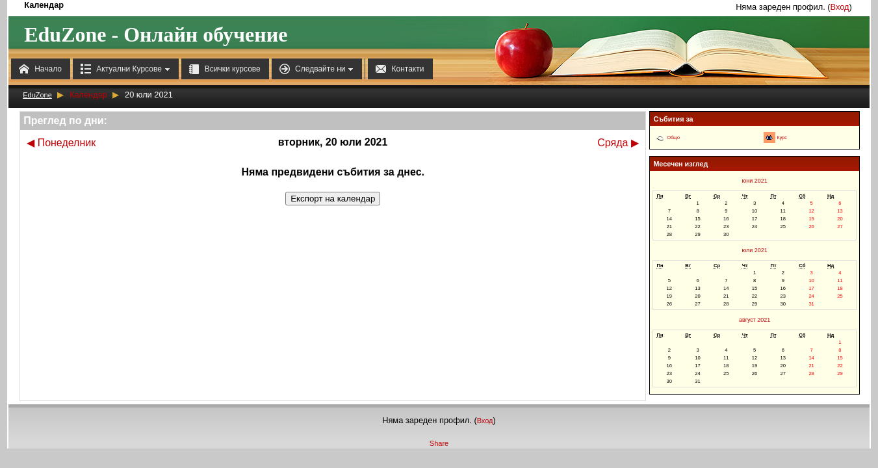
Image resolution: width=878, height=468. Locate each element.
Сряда (618, 142)
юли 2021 (755, 250)
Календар (88, 94)
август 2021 (754, 320)
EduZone (37, 95)
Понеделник (61, 142)
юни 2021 (755, 180)
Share (439, 443)
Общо (673, 137)
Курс (782, 137)
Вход (840, 7)
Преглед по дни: (65, 120)
